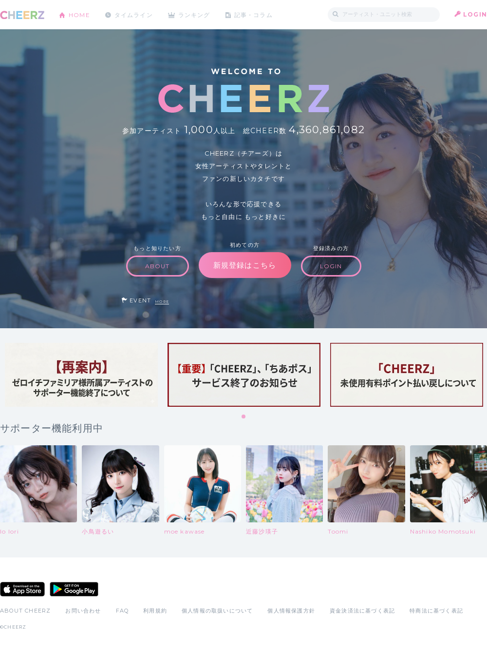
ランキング (195, 14)
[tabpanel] (81, 375)
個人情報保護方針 (291, 610)
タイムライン (133, 14)
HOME (79, 14)
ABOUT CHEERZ (25, 610)
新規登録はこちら (245, 265)
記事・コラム (254, 14)
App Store (22, 589)
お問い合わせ (83, 610)
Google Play (74, 589)
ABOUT (157, 266)
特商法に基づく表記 (436, 610)
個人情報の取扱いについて (217, 610)
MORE (162, 301)
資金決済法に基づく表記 (362, 610)
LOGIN (475, 14)
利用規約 (155, 610)
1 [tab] (244, 417)
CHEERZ (22, 15)
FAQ (122, 610)
